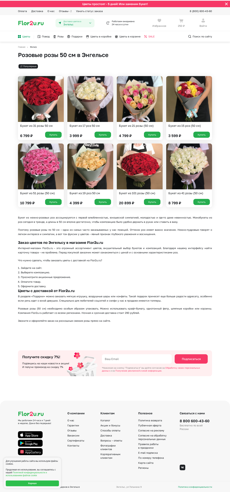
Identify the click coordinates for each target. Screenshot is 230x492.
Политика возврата (150, 419)
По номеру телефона (151, 457)
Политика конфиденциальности (195, 486)
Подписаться (191, 358)
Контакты (73, 444)
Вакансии (73, 434)
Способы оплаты (110, 429)
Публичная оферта (149, 424)
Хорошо (32, 483)
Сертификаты (75, 439)
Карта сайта (145, 462)
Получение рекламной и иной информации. (138, 370)
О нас (51, 10)
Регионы (143, 467)
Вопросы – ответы (111, 439)
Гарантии (73, 424)
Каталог (105, 419)
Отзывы (65, 10)
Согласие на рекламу (151, 429)
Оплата (22, 10)
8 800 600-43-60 (195, 420)
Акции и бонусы (110, 424)
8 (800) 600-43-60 (201, 10)
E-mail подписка (148, 452)
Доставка (37, 10)
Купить (53, 133)
